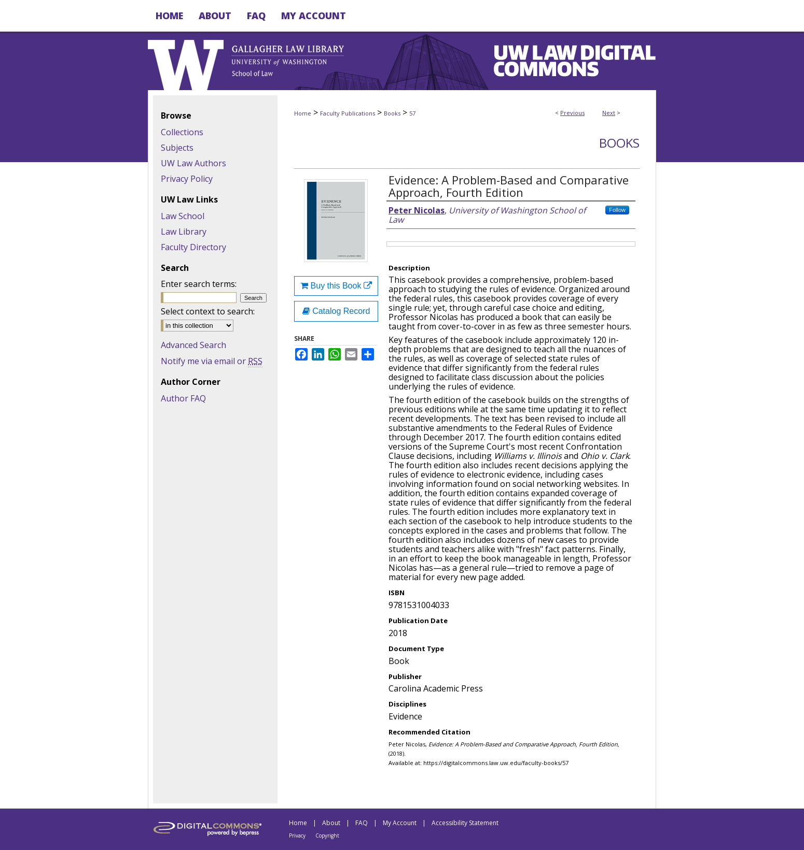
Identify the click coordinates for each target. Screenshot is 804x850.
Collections (182, 132)
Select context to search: (208, 311)
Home (302, 113)
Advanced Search (193, 345)
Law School (182, 216)
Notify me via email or (211, 361)
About (331, 822)
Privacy (297, 835)
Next (608, 113)
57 (412, 113)
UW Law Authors (193, 163)
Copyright (327, 835)
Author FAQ (183, 398)
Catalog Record (336, 311)
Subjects (177, 147)
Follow (617, 210)
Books (392, 113)
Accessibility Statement (465, 822)
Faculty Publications (347, 113)
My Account (400, 822)
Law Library (183, 231)
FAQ (361, 822)
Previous (572, 113)
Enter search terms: (199, 284)
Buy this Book (336, 285)
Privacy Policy (187, 178)
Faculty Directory (193, 247)
